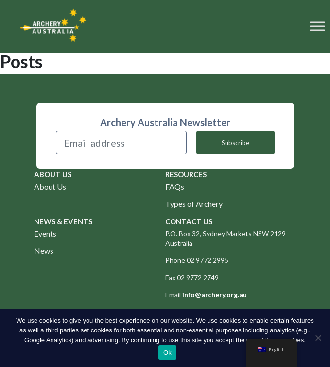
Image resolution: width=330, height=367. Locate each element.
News (43, 250)
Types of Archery (194, 203)
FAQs (174, 186)
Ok (167, 352)
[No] (318, 338)
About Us (50, 186)
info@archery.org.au (214, 295)
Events (45, 233)
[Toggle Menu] (317, 26)
